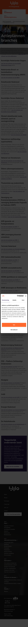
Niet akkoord (14, 329)
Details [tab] (14, 300)
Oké (14, 324)
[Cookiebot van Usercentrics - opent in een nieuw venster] (18, 296)
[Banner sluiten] (25, 295)
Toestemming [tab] (5, 300)
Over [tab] (23, 300)
